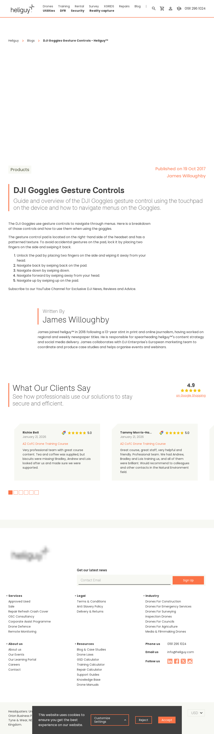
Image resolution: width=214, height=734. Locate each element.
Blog (138, 6)
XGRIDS (109, 6)
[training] (179, 8)
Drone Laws (85, 654)
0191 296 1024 (176, 643)
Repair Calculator (89, 670)
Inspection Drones (158, 616)
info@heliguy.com (180, 652)
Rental (79, 6)
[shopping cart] (162, 8)
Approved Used (19, 601)
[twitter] (183, 661)
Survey (94, 6)
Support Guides (88, 675)
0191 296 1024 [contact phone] (195, 8)
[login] (170, 8)
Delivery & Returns (90, 611)
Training (64, 6)
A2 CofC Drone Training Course (45, 444)
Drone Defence (19, 626)
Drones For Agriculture (161, 626)
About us (14, 649)
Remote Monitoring (22, 631)
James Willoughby (186, 176)
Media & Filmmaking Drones (165, 631)
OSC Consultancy (21, 616)
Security (77, 11)
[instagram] (189, 661)
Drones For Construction (163, 601)
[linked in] (169, 661)
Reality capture (101, 11)
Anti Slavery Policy (90, 606)
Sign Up (188, 580)
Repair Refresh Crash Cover (28, 611)
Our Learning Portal (22, 659)
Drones (48, 6)
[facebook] (176, 661)
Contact (14, 670)
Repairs (124, 6)
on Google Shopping (191, 395)
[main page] (21, 8)
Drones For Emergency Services (168, 606)
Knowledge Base (89, 680)
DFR (63, 11)
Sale (11, 606)
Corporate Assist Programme (29, 621)
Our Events (16, 654)
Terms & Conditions (91, 601)
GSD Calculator (88, 659)
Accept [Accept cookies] (167, 720)
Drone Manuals (88, 685)
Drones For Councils (159, 621)
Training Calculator (91, 664)
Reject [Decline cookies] (143, 720)
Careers (14, 664)
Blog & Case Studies (91, 649)
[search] (154, 8)
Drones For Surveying (160, 611)
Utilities (49, 11)
